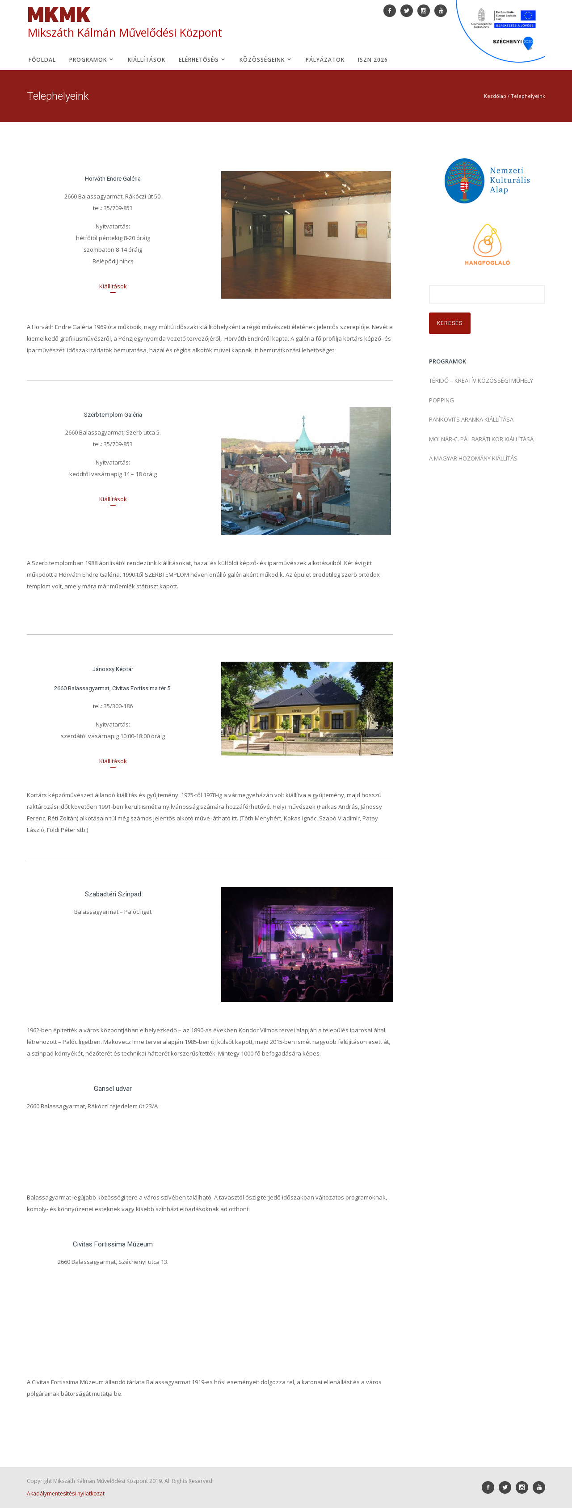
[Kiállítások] (113, 286)
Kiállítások (146, 59)
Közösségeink (266, 59)
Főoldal (42, 59)
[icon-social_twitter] (507, 1487)
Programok (91, 59)
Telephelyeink (528, 96)
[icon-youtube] (539, 1487)
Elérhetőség (202, 59)
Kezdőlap (495, 96)
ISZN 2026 (373, 59)
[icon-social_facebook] (490, 1487)
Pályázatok (325, 59)
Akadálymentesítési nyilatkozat (66, 1493)
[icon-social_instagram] (524, 1487)
